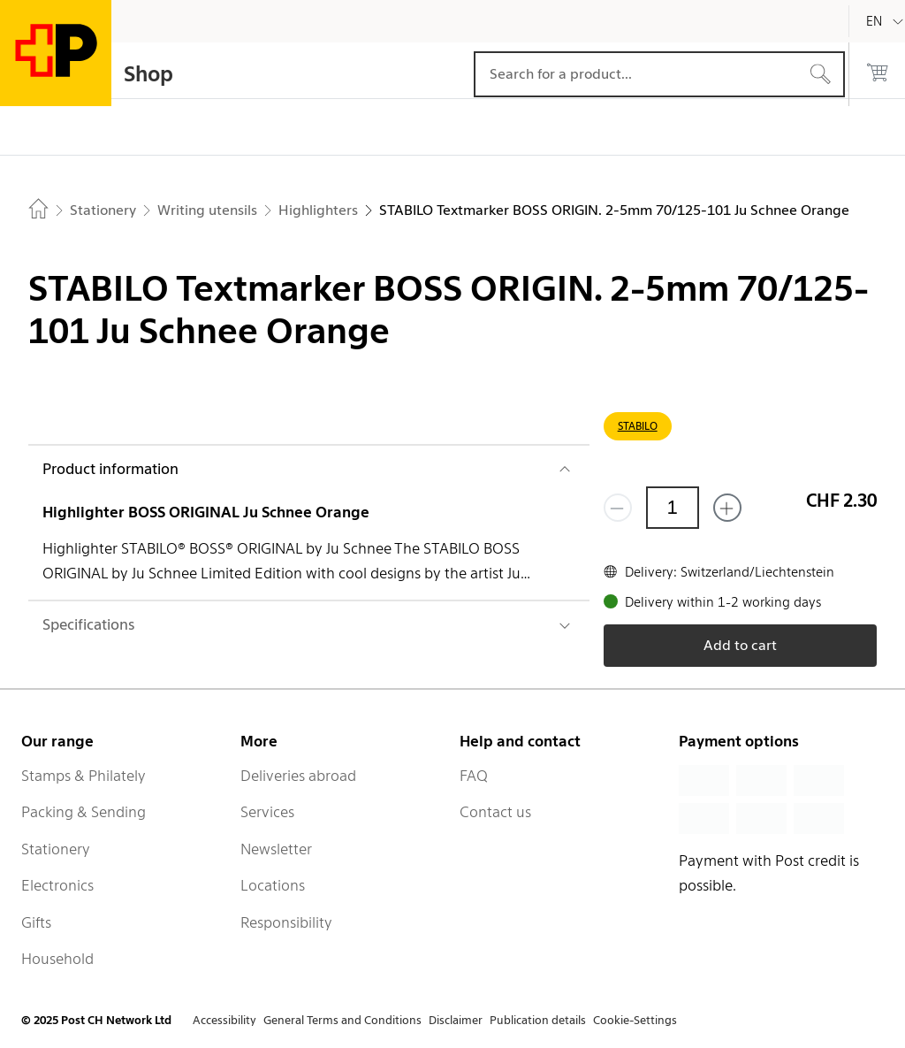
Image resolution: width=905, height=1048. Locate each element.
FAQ (474, 775)
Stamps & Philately (83, 775)
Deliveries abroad (298, 775)
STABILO (638, 425)
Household (57, 959)
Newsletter (276, 849)
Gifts (36, 922)
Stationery (55, 849)
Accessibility (224, 1020)
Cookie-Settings (635, 1020)
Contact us (495, 812)
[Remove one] (618, 507)
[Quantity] (672, 507)
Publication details (538, 1020)
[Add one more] (727, 507)
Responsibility (286, 922)
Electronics (57, 885)
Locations (272, 885)
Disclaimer (456, 1020)
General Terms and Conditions (342, 1020)
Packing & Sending (83, 812)
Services (267, 812)
